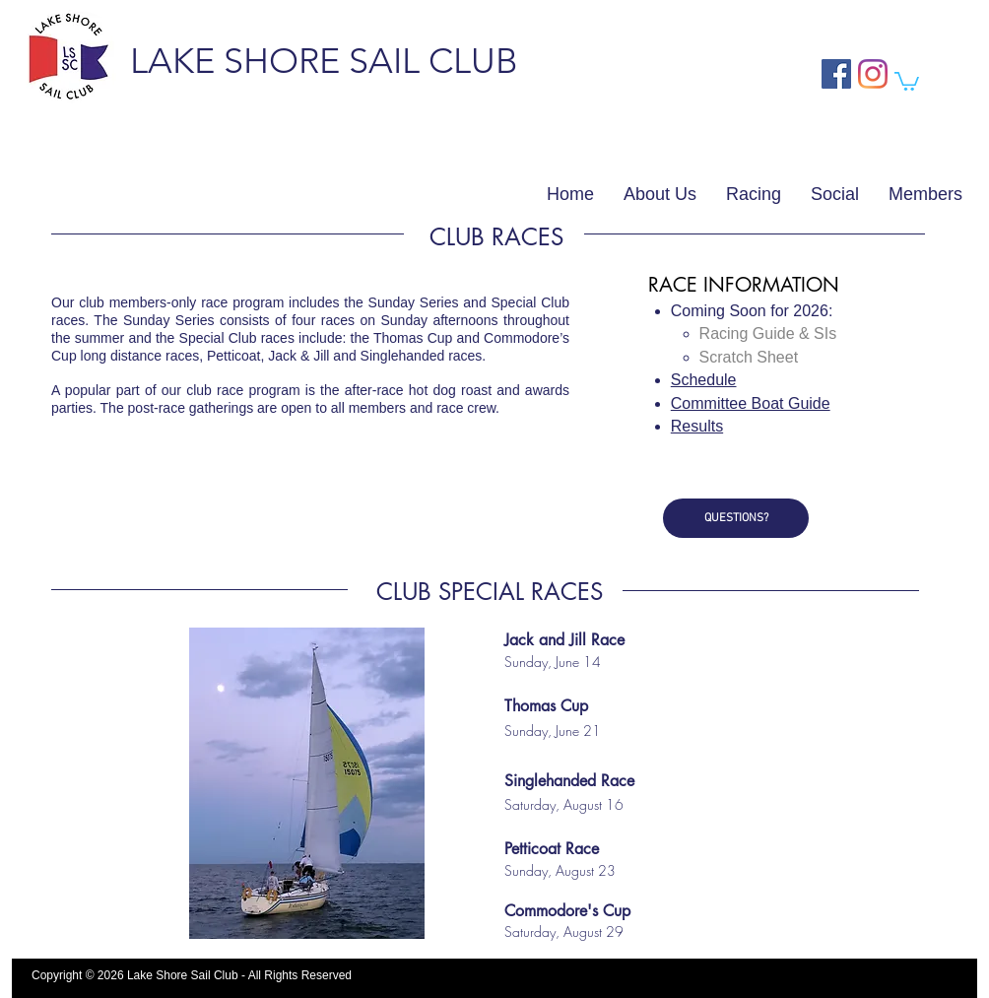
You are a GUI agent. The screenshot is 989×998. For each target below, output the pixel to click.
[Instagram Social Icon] (873, 74)
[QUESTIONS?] (736, 518)
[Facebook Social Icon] (836, 74)
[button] (906, 80)
